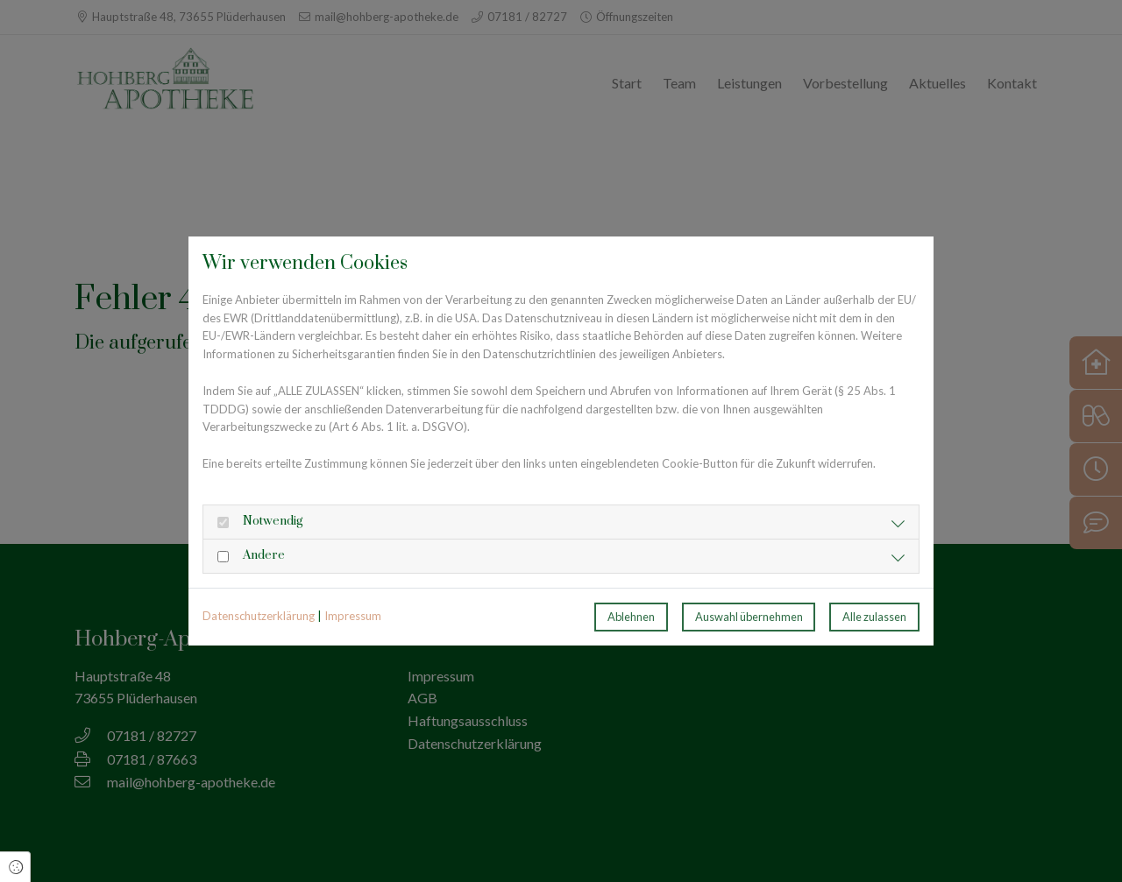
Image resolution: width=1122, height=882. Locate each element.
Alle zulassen (874, 617)
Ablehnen (631, 617)
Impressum (352, 616)
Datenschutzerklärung (258, 616)
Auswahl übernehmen (749, 617)
